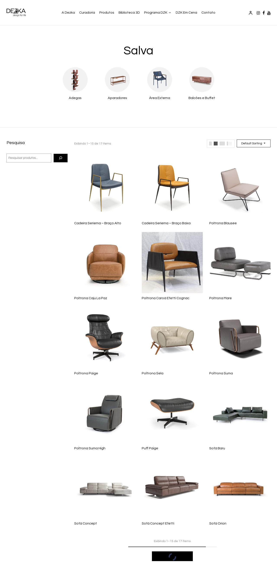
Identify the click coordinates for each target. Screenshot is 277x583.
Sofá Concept (85, 523)
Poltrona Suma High (89, 448)
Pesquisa (15, 143)
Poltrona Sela (152, 373)
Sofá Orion (217, 523)
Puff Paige (150, 448)
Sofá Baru (217, 448)
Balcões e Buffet (201, 98)
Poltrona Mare (220, 298)
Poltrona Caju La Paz (90, 298)
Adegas (75, 98)
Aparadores (117, 98)
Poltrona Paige (86, 373)
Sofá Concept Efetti (158, 523)
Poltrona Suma (221, 373)
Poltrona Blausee (223, 223)
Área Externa (159, 98)
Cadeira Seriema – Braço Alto (97, 223)
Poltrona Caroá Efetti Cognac (165, 298)
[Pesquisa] (60, 158)
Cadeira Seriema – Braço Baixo (166, 223)
